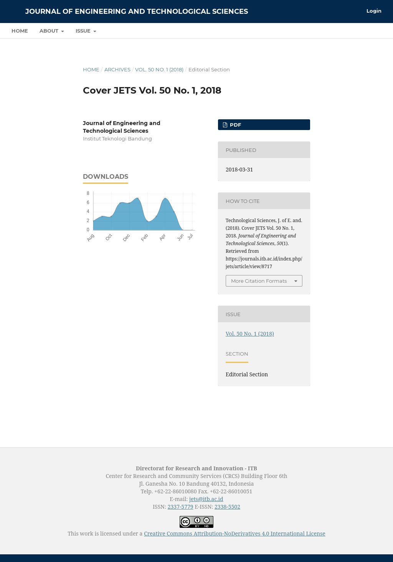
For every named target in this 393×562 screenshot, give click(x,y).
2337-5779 (180, 506)
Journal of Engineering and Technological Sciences (136, 11)
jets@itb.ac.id (206, 499)
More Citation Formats (259, 281)
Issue (84, 31)
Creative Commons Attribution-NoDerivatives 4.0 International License (234, 533)
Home (20, 31)
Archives (117, 69)
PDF (234, 125)
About (50, 31)
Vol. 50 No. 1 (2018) (159, 69)
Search (364, 30)
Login (374, 11)
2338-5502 (227, 506)
